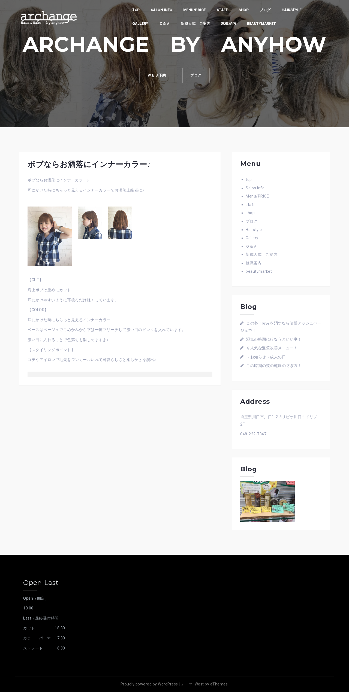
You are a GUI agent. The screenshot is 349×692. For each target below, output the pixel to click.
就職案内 (228, 24)
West (199, 684)
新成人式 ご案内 (195, 24)
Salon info (161, 10)
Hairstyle (292, 10)
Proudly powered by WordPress (149, 684)
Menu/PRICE (194, 10)
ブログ (265, 10)
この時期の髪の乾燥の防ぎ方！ (274, 365)
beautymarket (261, 24)
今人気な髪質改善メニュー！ (272, 348)
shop (244, 10)
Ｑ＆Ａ (164, 24)
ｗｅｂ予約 (156, 76)
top (136, 10)
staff (222, 10)
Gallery (140, 24)
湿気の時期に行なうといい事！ (274, 339)
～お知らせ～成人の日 (266, 357)
